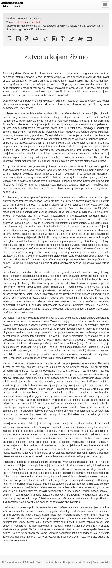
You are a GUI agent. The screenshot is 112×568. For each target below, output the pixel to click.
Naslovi (40, 562)
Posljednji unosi (72, 562)
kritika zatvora (22, 22)
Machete (36, 22)
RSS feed (28, 562)
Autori (49, 562)
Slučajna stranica (11, 562)
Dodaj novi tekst (102, 562)
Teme (58, 562)
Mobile (86, 562)
